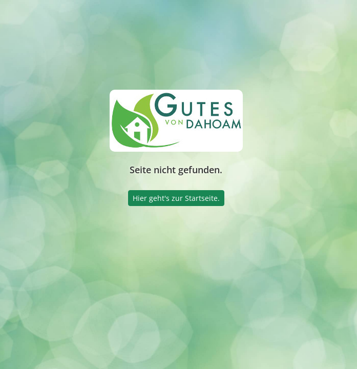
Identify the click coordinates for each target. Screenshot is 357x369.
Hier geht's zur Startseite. (176, 198)
